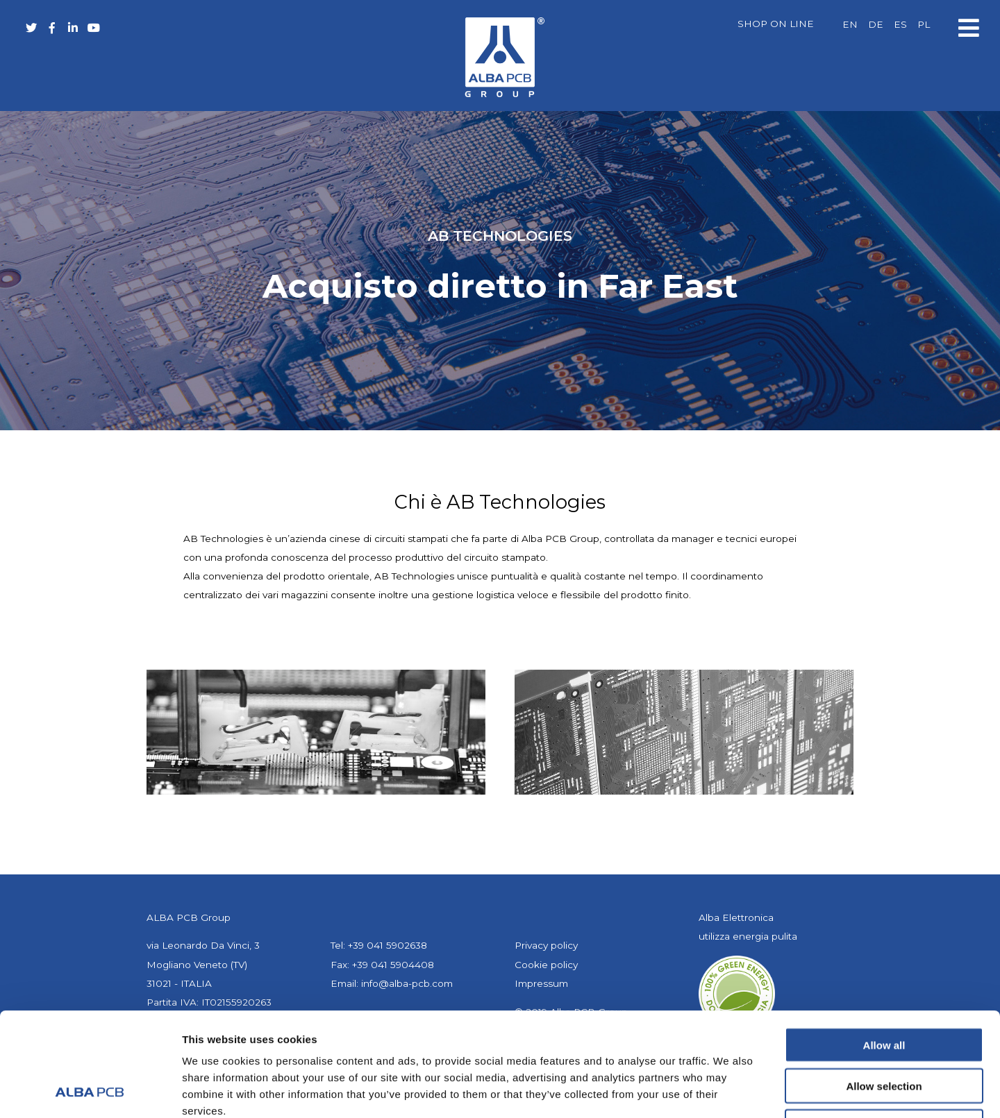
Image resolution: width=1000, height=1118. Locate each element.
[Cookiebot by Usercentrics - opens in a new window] (90, 1091)
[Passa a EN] (850, 25)
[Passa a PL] (923, 25)
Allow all (884, 948)
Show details (729, 1090)
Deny (884, 1029)
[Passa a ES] (900, 25)
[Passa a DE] (875, 25)
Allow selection (884, 988)
